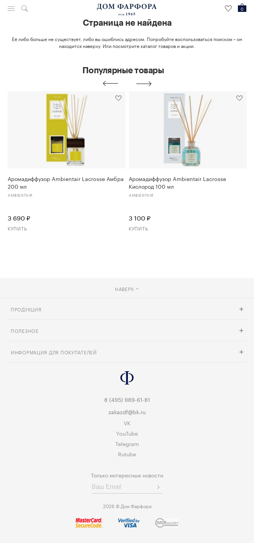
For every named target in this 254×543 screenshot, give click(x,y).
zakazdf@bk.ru (127, 411)
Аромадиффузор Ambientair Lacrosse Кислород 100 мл (177, 182)
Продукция (26, 309)
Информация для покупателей (54, 351)
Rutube (127, 453)
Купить (17, 228)
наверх (127, 288)
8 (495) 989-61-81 (127, 399)
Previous (110, 83)
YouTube (127, 433)
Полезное (25, 330)
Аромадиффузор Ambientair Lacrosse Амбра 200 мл (66, 182)
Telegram (127, 443)
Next (144, 83)
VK (127, 422)
